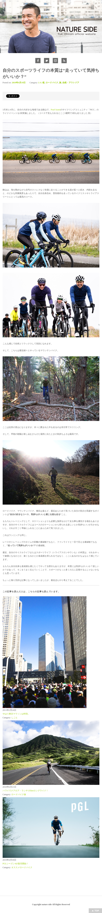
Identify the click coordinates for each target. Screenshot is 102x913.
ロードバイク (52, 82)
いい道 (41, 82)
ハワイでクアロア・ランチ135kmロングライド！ (25, 790)
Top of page (95, 910)
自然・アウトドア (70, 82)
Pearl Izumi (56, 109)
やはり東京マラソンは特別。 (16, 714)
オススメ (15, 867)
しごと (14, 717)
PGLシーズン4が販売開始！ (16, 863)
